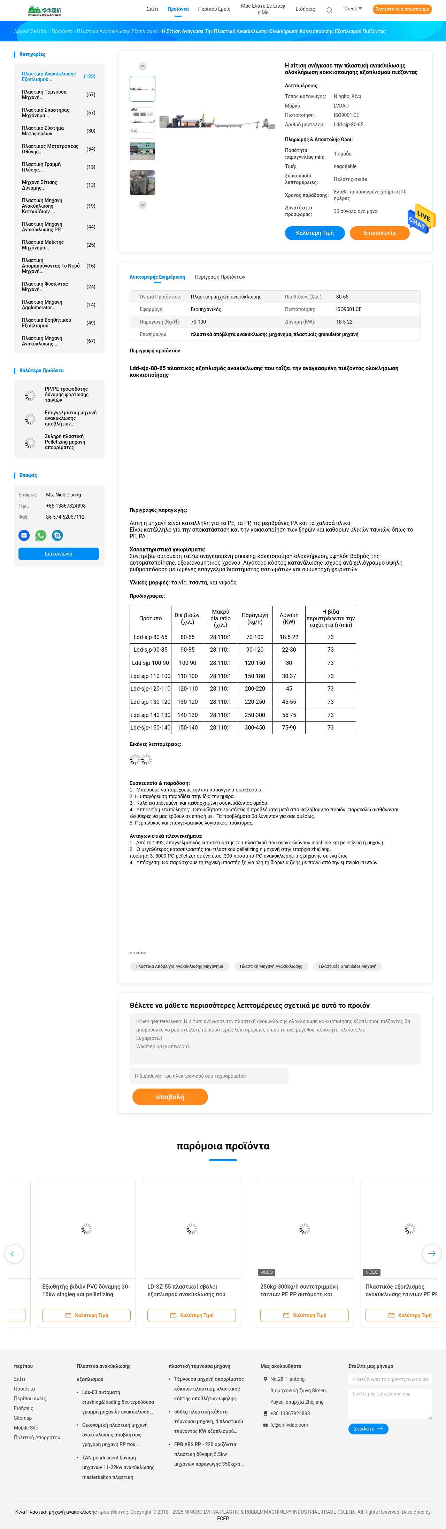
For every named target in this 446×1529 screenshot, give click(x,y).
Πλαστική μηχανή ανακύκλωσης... (58, 341)
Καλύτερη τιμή (315, 233)
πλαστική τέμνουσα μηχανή (199, 1366)
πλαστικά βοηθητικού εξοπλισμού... (58, 322)
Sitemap (23, 1418)
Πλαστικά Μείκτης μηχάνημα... (58, 244)
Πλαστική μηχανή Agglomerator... (58, 304)
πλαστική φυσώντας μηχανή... (58, 286)
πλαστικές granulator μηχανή (348, 966)
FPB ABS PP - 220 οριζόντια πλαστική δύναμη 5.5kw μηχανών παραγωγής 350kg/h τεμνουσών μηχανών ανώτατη (207, 1455)
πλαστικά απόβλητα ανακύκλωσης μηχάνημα (179, 966)
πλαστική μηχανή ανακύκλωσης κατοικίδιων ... (58, 206)
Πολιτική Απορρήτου (37, 1437)
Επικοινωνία (58, 554)
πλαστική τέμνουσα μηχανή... (58, 94)
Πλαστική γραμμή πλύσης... (58, 167)
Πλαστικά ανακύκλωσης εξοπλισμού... (58, 76)
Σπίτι (19, 1379)
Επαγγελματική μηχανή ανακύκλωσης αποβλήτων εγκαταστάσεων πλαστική (71, 418)
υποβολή (170, 1097)
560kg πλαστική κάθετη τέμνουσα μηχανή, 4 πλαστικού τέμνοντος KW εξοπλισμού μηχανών (208, 1422)
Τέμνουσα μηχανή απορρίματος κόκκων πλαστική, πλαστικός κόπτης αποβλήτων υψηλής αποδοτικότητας (209, 1389)
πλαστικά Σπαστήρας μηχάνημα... (58, 112)
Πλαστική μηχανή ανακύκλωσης (271, 966)
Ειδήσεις (23, 1408)
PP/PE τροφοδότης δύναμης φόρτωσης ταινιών (67, 394)
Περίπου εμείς (30, 1398)
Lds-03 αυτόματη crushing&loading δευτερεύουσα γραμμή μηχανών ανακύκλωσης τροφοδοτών (378, 1294)
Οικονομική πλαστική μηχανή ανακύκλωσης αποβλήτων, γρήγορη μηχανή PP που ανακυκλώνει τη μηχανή (115, 1435)
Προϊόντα (24, 1389)
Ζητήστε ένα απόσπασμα (402, 9)
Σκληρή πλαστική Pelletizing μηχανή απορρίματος (65, 441)
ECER (223, 1518)
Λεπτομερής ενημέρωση (157, 277)
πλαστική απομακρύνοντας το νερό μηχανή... (58, 265)
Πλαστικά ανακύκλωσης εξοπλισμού (104, 1372)
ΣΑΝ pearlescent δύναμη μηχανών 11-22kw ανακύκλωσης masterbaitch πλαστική (118, 1467)
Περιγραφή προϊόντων (220, 277)
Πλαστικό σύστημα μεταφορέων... (58, 130)
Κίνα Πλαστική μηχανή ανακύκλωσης (56, 1512)
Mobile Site (26, 1428)
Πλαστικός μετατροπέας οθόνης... (58, 148)
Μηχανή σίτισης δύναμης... (58, 185)
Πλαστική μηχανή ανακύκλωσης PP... (58, 226)
